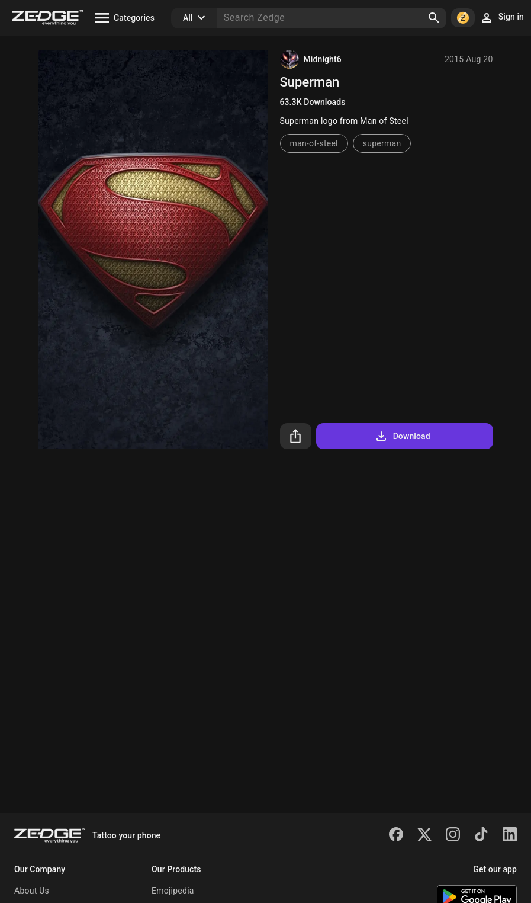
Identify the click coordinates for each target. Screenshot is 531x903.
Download (402, 436)
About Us (31, 890)
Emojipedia (173, 890)
